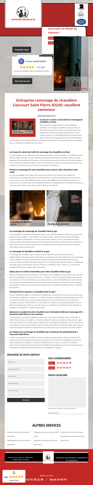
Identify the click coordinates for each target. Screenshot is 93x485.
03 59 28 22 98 (64, 362)
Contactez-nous (22, 49)
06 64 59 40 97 (64, 367)
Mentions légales (21, 460)
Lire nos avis (13, 480)
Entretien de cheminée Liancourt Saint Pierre (18, 434)
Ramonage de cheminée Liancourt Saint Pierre (72, 438)
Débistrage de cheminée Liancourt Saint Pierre (19, 442)
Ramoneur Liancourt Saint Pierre (72, 432)
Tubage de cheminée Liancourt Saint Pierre (46, 434)
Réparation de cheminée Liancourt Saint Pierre (46, 442)
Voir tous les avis (22, 81)
